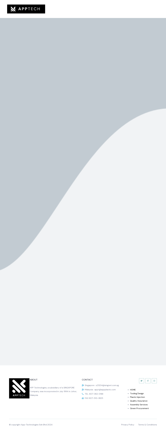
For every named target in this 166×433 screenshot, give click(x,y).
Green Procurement (139, 408)
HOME (133, 389)
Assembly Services (139, 404)
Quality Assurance (138, 400)
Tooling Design (137, 393)
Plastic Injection (137, 397)
